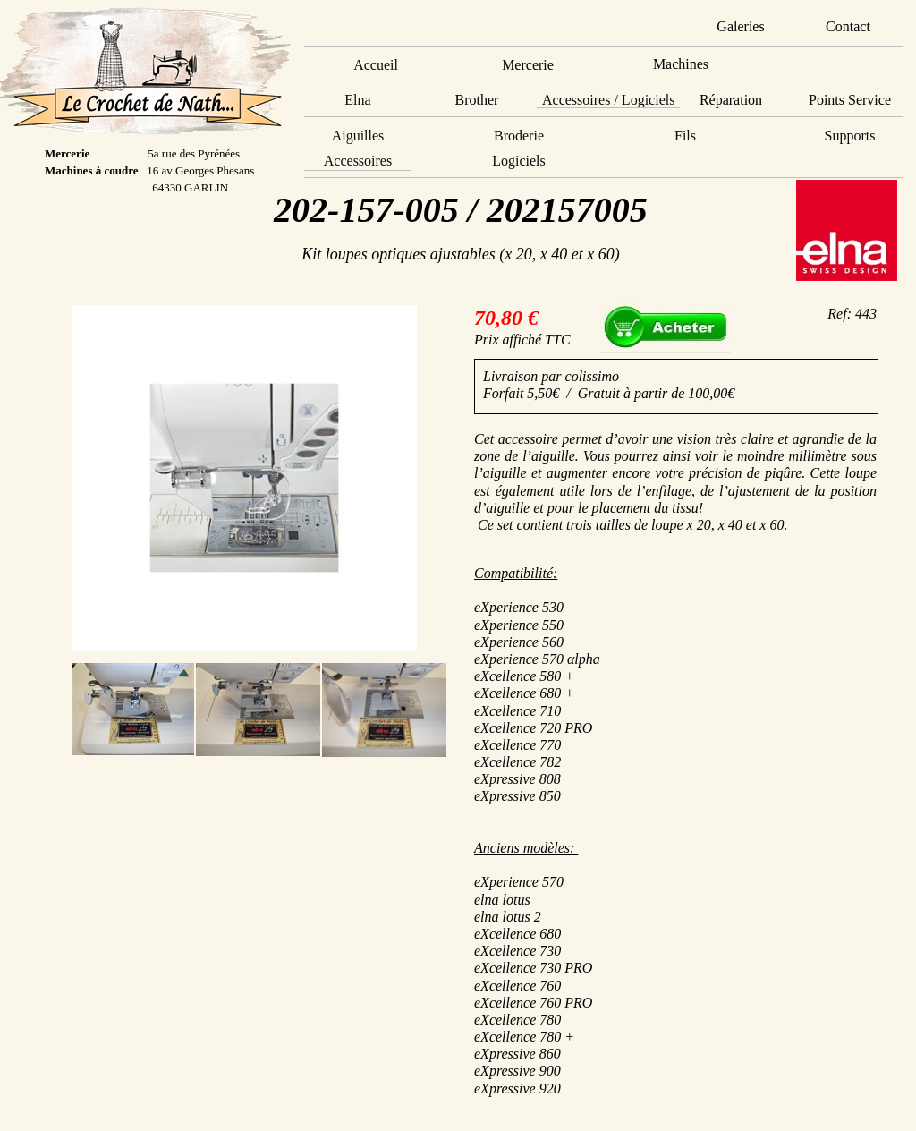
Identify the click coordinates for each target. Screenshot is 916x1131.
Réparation (731, 99)
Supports (850, 135)
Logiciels (519, 160)
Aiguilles (358, 135)
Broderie (519, 135)
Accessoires (358, 160)
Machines (680, 64)
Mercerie (528, 64)
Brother (477, 99)
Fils (685, 135)
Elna (357, 99)
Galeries (740, 26)
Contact (848, 26)
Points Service (850, 99)
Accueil (375, 64)
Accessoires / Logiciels (608, 99)
